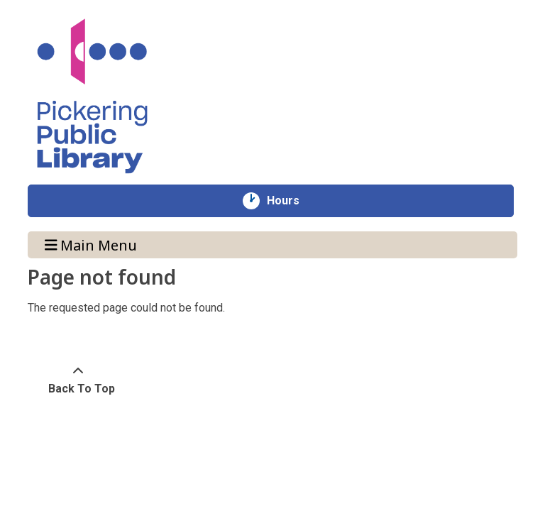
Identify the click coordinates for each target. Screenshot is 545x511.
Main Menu (91, 244)
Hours (290, 200)
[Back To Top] (78, 380)
